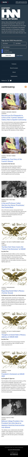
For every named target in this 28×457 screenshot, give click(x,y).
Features (14, 64)
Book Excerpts (14, 68)
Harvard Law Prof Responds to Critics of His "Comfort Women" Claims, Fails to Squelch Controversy (13, 118)
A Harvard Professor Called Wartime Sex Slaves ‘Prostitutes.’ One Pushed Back (12, 205)
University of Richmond (21, 2)
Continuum (6, 50)
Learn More (19, 55)
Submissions (14, 76)
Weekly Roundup (8, 52)
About (14, 72)
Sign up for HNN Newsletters (14, 449)
